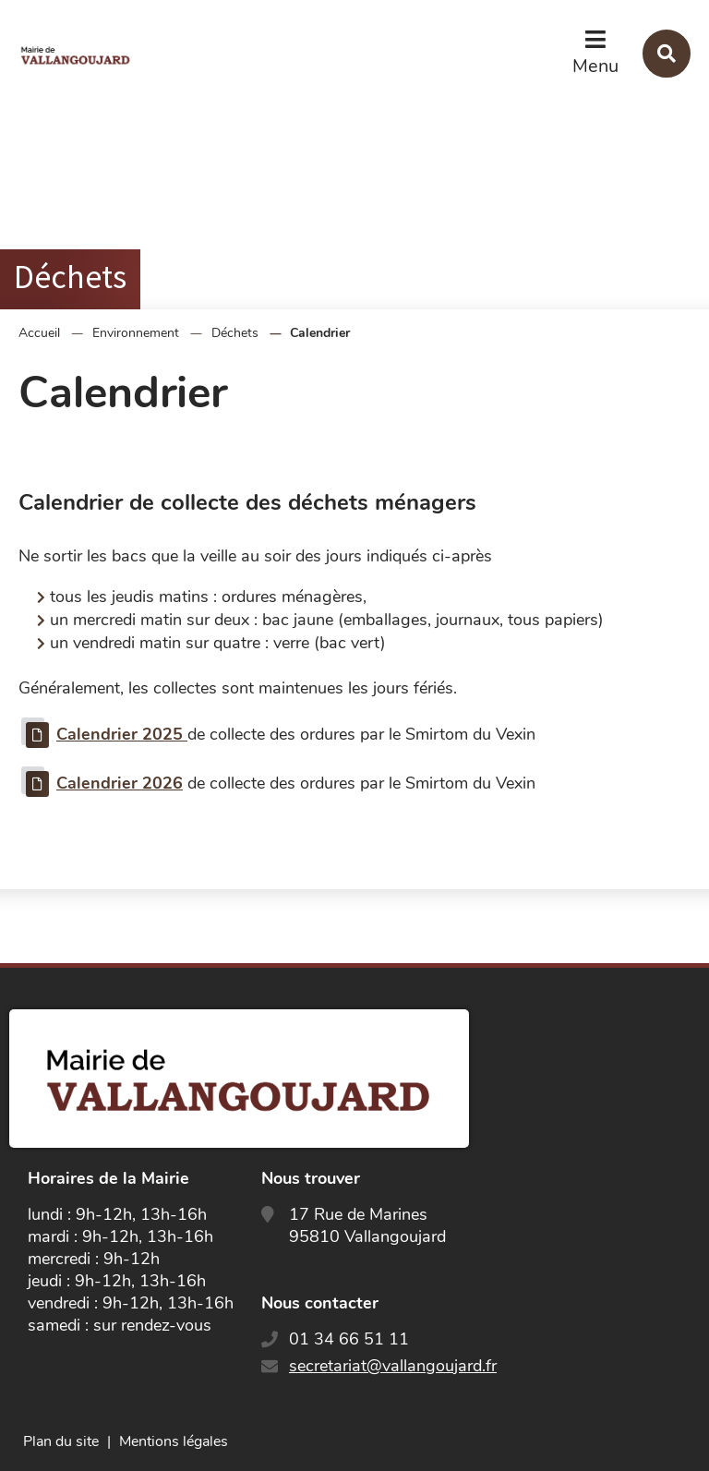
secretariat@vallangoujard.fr (393, 1366)
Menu (595, 66)
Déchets (234, 333)
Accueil (39, 333)
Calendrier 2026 (119, 783)
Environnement (135, 333)
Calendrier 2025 (121, 734)
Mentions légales (173, 1441)
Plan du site (61, 1441)
